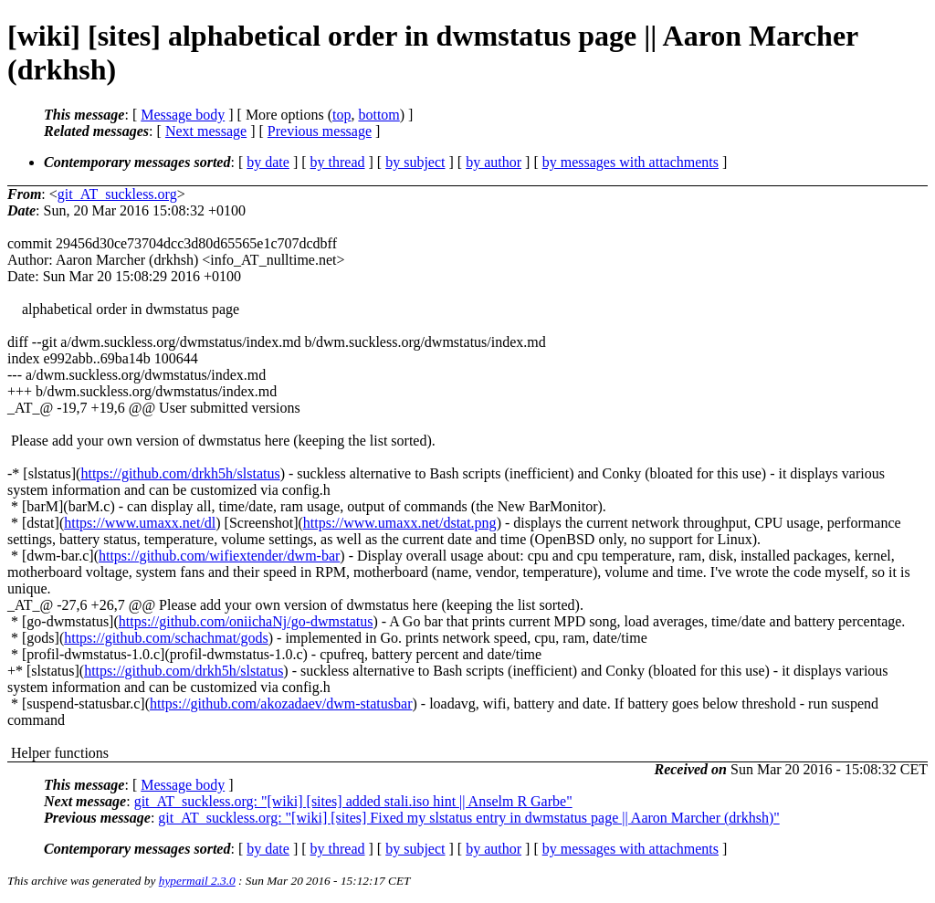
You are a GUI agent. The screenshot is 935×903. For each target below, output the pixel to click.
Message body (183, 114)
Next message (206, 131)
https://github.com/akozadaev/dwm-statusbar (281, 703)
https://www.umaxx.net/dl (139, 522)
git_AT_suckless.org (117, 194)
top (341, 114)
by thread (337, 162)
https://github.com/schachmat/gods (166, 638)
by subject (415, 162)
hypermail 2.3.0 (197, 880)
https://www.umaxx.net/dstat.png (400, 522)
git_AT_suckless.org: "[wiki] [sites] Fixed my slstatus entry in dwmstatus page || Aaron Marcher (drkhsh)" (468, 817)
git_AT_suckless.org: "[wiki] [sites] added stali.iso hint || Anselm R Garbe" (353, 801)
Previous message (320, 131)
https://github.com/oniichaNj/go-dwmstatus (246, 621)
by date (268, 162)
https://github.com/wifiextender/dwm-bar (219, 555)
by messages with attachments (630, 162)
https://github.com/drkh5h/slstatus (179, 473)
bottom (378, 114)
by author (493, 162)
